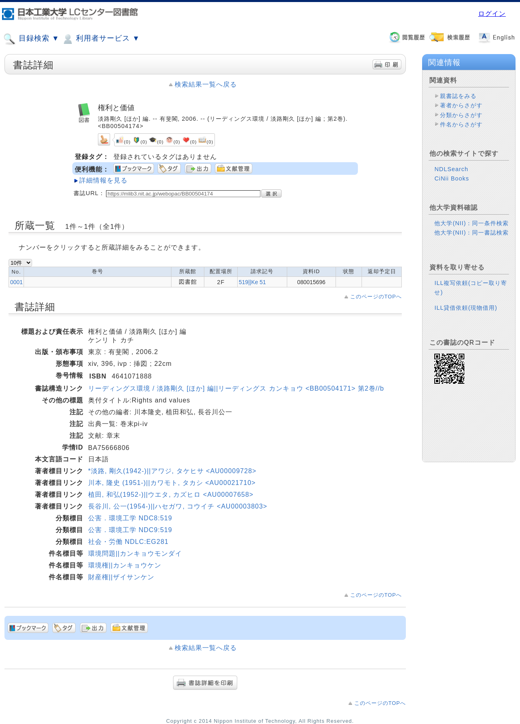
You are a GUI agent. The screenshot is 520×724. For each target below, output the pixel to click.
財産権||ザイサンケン (121, 577)
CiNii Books (451, 178)
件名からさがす (461, 124)
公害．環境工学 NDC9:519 (130, 529)
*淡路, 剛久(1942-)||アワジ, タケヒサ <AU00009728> (172, 470)
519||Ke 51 (252, 282)
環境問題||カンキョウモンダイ (135, 553)
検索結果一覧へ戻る (206, 84)
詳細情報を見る (103, 180)
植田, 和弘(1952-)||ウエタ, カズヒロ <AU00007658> (171, 494)
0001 (16, 282)
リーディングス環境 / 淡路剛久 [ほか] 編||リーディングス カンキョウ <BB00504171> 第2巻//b (236, 388)
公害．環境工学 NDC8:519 (130, 518)
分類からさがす (461, 115)
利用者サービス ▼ (100, 39)
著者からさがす (461, 105)
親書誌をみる (458, 96)
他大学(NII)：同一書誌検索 (471, 232)
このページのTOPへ (376, 297)
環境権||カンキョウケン (124, 565)
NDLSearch (451, 169)
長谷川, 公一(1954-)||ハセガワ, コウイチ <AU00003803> (177, 506)
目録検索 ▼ (31, 39)
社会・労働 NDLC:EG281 (128, 541)
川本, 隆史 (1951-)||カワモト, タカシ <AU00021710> (172, 482)
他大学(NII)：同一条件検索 (471, 223)
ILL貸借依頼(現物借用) (465, 307)
